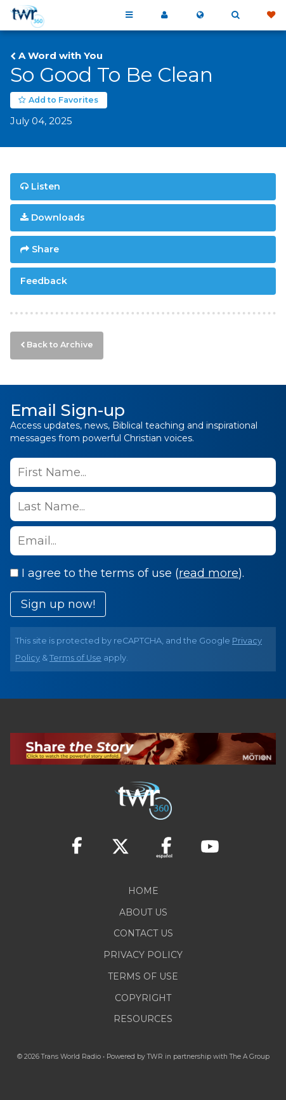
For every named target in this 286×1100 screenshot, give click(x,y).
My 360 (164, 15)
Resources (143, 1019)
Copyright (143, 998)
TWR (155, 1056)
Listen (45, 186)
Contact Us (143, 933)
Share (45, 249)
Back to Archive (60, 344)
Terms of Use (75, 658)
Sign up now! (58, 604)
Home (143, 890)
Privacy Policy (143, 955)
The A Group (250, 1056)
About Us (143, 912)
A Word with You (60, 55)
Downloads (58, 217)
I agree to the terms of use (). (127, 573)
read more (208, 573)
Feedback (43, 281)
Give (271, 15)
